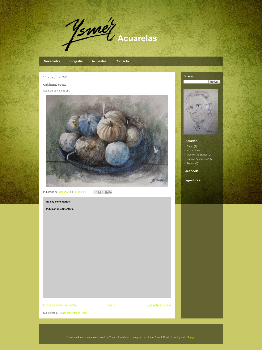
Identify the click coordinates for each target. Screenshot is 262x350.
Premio (190, 163)
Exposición (193, 150)
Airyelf (158, 337)
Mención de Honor (197, 154)
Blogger (191, 337)
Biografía (75, 61)
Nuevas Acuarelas (197, 159)
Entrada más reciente (59, 305)
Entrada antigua (159, 305)
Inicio (111, 305)
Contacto (122, 61)
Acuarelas (99, 61)
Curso (190, 146)
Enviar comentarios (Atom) (73, 312)
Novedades (52, 61)
